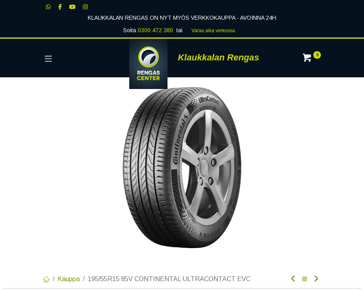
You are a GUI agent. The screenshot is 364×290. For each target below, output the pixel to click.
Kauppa (69, 279)
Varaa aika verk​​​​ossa (213, 30)
